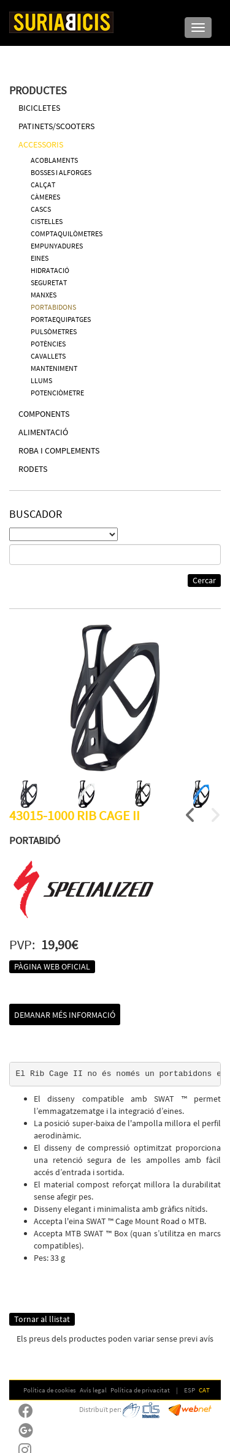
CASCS (41, 209)
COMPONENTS (43, 413)
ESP (189, 1390)
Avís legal (93, 1390)
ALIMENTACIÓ (43, 432)
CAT (204, 1390)
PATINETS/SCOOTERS (56, 126)
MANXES (43, 294)
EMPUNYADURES (57, 245)
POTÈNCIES (48, 343)
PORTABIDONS (53, 307)
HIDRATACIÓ (50, 270)
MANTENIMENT (54, 368)
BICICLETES (39, 107)
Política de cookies (49, 1390)
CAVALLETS (48, 355)
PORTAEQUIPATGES (61, 319)
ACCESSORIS (40, 144)
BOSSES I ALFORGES (61, 172)
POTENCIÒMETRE (57, 392)
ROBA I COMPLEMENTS (58, 450)
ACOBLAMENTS (54, 160)
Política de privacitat (140, 1390)
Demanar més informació (64, 1014)
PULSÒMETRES (54, 331)
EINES (39, 258)
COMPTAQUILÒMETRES (66, 233)
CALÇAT (43, 184)
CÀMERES (45, 196)
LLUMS (41, 380)
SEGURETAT (49, 282)
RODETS (32, 468)
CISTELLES (47, 221)
